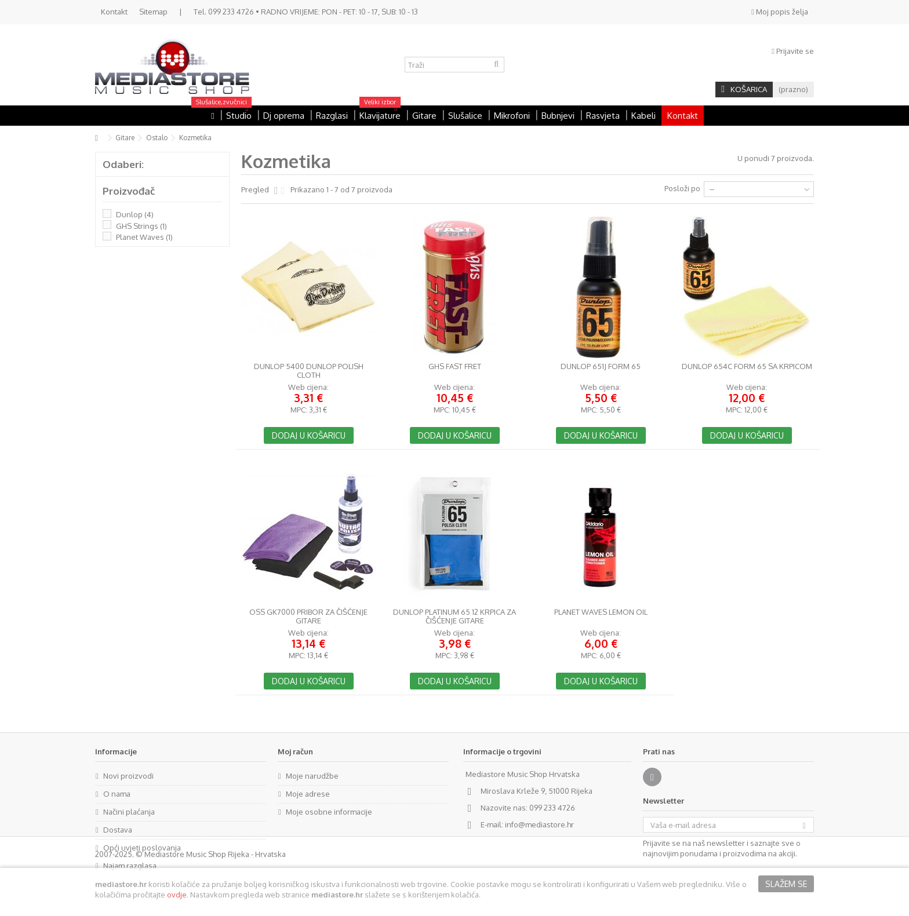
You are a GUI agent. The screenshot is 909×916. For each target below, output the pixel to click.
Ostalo (157, 137)
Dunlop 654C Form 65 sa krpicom (747, 366)
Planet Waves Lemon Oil (601, 612)
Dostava (117, 829)
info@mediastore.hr (539, 824)
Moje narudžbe (312, 775)
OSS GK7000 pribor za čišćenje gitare (308, 616)
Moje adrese (308, 793)
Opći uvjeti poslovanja (142, 847)
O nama (116, 793)
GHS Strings (141, 226)
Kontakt (114, 11)
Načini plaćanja (129, 811)
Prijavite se (793, 51)
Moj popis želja (779, 11)
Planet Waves (144, 237)
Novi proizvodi (128, 775)
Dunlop (135, 214)
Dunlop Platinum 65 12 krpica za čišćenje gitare (454, 616)
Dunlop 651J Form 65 (601, 366)
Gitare (124, 137)
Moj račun (295, 751)
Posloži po (682, 188)
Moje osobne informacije (329, 811)
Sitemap (153, 11)
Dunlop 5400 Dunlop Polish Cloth (308, 370)
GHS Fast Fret (454, 366)
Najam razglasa (130, 865)
